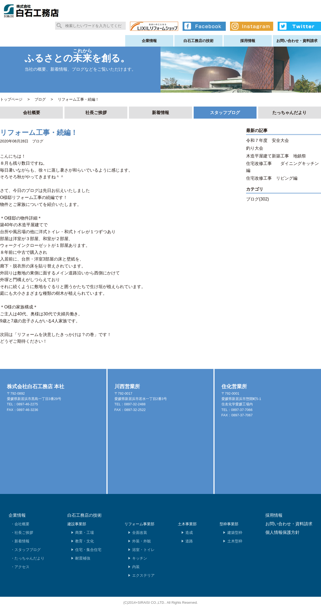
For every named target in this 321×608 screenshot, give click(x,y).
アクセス (21, 567)
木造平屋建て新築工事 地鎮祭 (276, 156)
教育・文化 (84, 541)
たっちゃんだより (289, 112)
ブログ (37, 141)
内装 (136, 567)
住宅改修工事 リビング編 (271, 178)
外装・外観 (141, 541)
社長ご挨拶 (96, 112)
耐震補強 (82, 558)
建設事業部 (76, 524)
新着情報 (160, 112)
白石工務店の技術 (198, 41)
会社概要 (31, 112)
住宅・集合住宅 (88, 549)
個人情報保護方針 (282, 532)
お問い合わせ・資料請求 (297, 41)
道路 (189, 541)
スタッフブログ (225, 112)
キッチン (139, 558)
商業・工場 (84, 532)
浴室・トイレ (143, 549)
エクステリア (143, 575)
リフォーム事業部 (139, 524)
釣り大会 (254, 148)
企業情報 (149, 41)
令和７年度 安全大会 (267, 140)
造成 (189, 532)
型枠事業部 (229, 524)
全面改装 (139, 532)
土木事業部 (187, 524)
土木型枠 (234, 541)
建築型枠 (234, 532)
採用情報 (247, 41)
